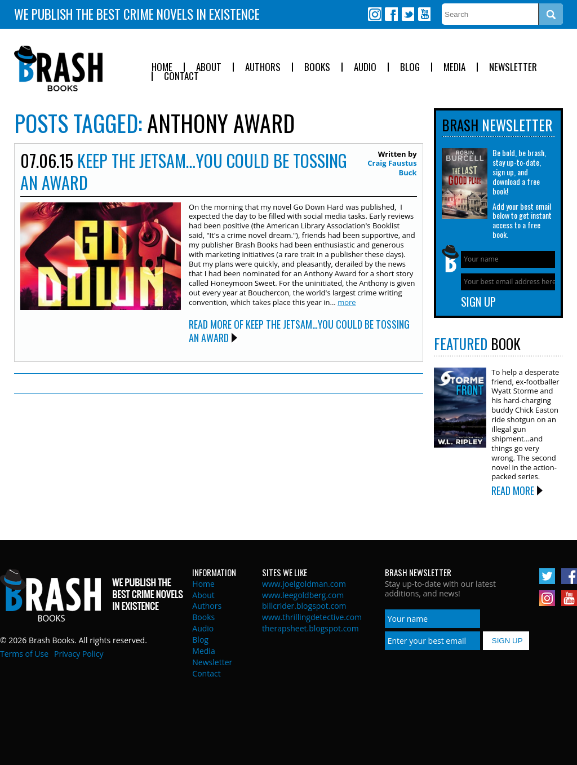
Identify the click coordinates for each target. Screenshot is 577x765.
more (347, 302)
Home (162, 67)
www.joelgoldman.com (304, 583)
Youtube (423, 14)
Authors (263, 67)
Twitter (407, 14)
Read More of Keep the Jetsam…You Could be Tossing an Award (299, 330)
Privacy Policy (78, 653)
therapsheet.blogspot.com (310, 628)
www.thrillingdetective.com (312, 617)
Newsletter (513, 67)
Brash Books (58, 68)
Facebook (391, 14)
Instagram (374, 14)
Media (454, 67)
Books (317, 67)
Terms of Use (24, 653)
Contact (181, 76)
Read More (512, 490)
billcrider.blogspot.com (304, 605)
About (208, 67)
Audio (365, 67)
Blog (410, 67)
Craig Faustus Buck (391, 168)
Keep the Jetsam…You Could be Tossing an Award (183, 171)
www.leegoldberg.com (303, 595)
